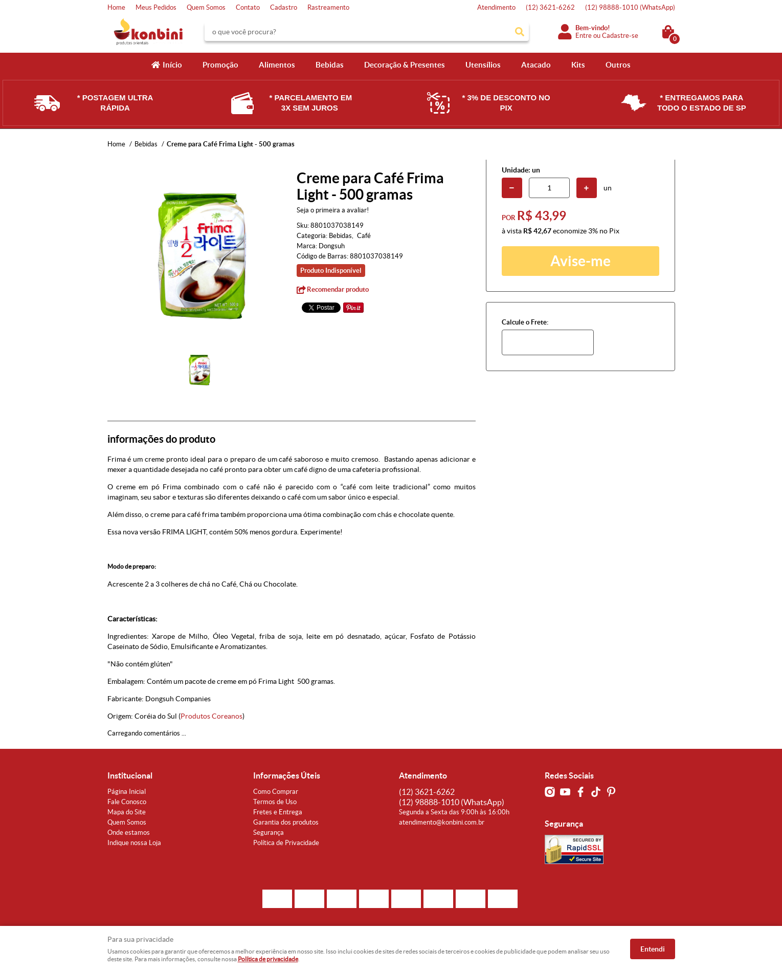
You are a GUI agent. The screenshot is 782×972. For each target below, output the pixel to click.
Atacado (536, 64)
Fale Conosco (126, 802)
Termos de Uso (275, 802)
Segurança (268, 832)
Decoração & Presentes (404, 64)
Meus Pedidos (156, 7)
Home (116, 7)
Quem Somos (206, 7)
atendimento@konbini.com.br (441, 822)
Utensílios (483, 64)
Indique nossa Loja (134, 843)
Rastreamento (328, 7)
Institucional (129, 775)
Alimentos (277, 64)
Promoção (220, 64)
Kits (578, 64)
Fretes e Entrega (277, 812)
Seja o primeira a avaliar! (333, 210)
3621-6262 (550, 7)
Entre (583, 35)
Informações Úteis (286, 775)
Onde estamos (128, 832)
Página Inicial (126, 791)
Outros (618, 64)
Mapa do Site (126, 812)
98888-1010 (630, 7)
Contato (248, 7)
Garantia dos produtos (286, 822)
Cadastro (283, 7)
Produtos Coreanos (211, 716)
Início (172, 64)
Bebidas (330, 64)
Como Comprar (275, 791)
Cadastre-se (620, 35)
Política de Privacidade (286, 843)
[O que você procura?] (519, 32)
